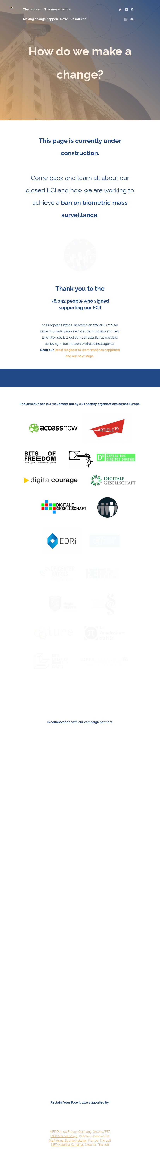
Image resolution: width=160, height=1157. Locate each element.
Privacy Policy (115, 1141)
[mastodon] (127, 19)
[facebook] (127, 9)
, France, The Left (80, 1067)
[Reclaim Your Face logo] (13, 1139)
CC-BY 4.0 (47, 1148)
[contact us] (132, 19)
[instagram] (132, 9)
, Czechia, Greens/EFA (79, 1062)
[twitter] (122, 9)
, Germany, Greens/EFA (80, 1058)
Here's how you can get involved (79, 1093)
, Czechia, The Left (80, 1071)
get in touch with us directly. (105, 1101)
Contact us (118, 1151)
